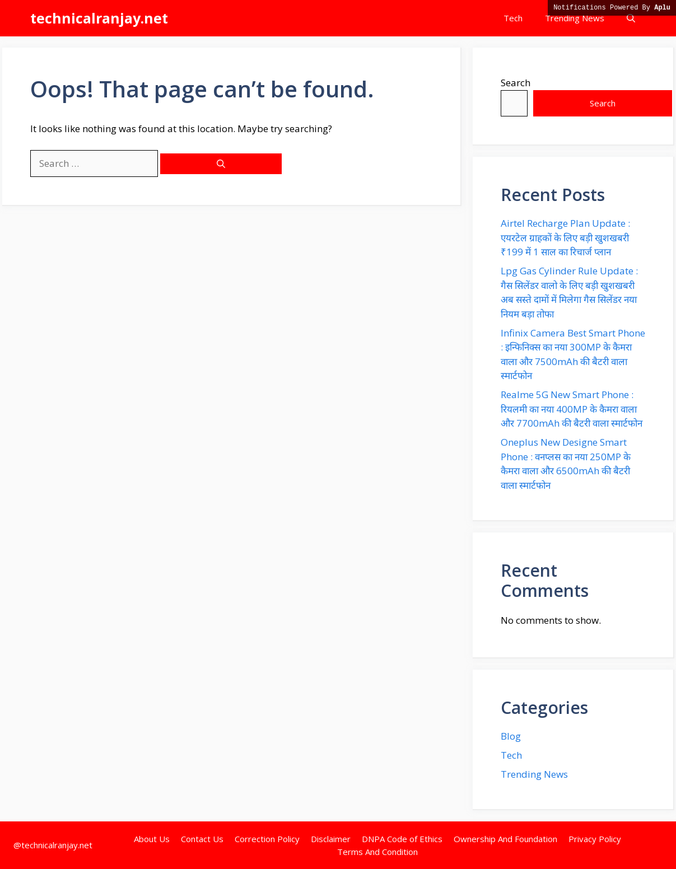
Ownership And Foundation (505, 838)
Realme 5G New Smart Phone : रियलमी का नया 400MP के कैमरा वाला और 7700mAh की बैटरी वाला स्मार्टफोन (571, 408)
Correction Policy (267, 838)
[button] (631, 18)
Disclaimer (331, 838)
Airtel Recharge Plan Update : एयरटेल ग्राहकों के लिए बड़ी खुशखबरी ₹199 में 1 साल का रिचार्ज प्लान (565, 237)
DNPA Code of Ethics (402, 838)
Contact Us (202, 838)
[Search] (221, 163)
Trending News (574, 18)
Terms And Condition (377, 851)
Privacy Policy (594, 838)
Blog (511, 736)
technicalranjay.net (99, 17)
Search (515, 82)
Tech (513, 18)
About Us (152, 838)
